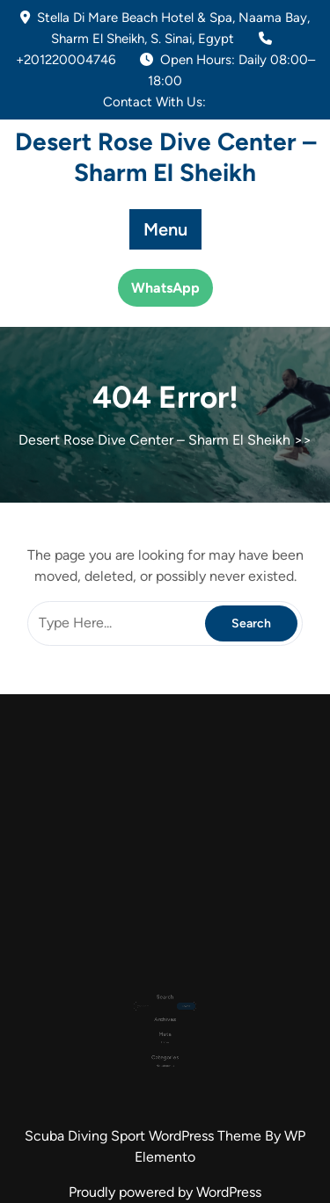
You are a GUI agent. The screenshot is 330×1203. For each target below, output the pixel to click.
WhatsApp (165, 287)
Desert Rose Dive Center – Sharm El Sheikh (165, 157)
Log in (165, 1030)
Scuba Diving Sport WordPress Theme (145, 1135)
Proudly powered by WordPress (165, 1192)
